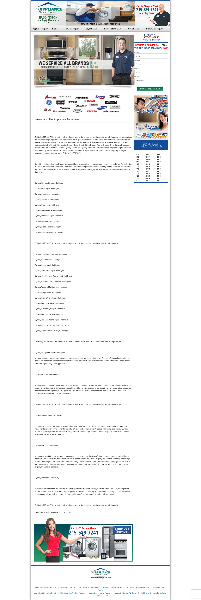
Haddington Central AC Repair (125, 593)
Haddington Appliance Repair (45, 587)
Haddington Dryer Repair (112, 587)
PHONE (137, 60)
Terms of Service (102, 596)
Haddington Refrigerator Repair (137, 587)
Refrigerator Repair (112, 29)
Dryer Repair (91, 29)
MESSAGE (138, 77)
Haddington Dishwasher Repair (44, 593)
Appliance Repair (40, 29)
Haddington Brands (67, 587)
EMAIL (136, 69)
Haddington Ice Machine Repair (72, 593)
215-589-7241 (147, 9)
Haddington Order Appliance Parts (153, 593)
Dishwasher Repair (154, 29)
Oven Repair (133, 29)
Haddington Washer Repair (89, 587)
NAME (136, 52)
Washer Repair (72, 29)
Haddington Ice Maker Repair (99, 593)
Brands (55, 29)
